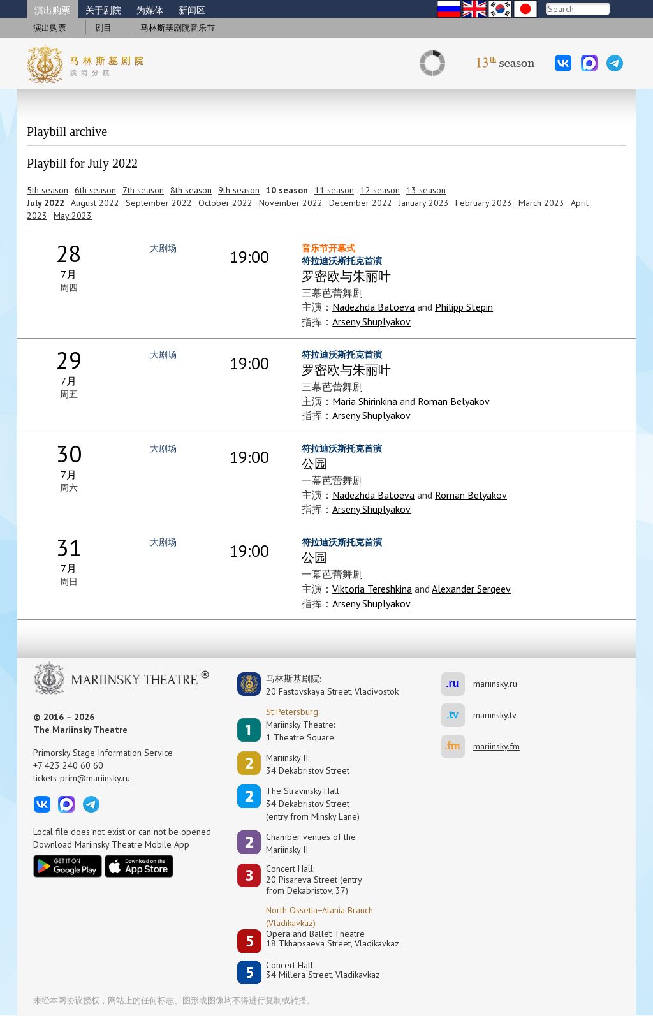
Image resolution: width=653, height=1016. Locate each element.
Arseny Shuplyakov (371, 321)
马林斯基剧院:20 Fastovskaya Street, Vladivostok (323, 685)
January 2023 (424, 203)
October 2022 (225, 203)
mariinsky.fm (457, 746)
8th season (191, 190)
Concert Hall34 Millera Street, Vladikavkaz (323, 970)
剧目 (103, 27)
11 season (334, 190)
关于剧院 (103, 10)
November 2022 (291, 203)
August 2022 (95, 203)
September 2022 (159, 203)
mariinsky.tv (457, 715)
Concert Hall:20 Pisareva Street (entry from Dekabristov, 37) (314, 879)
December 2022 (360, 203)
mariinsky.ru (457, 684)
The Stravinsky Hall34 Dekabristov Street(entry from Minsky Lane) (313, 803)
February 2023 (483, 203)
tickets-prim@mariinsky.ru (81, 778)
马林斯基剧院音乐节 (177, 27)
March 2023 (541, 203)
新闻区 (192, 10)
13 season (426, 190)
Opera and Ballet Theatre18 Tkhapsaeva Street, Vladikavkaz (332, 939)
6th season (95, 190)
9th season (239, 190)
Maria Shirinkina (364, 401)
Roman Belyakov (454, 401)
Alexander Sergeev (471, 588)
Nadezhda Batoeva (373, 306)
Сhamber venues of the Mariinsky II (311, 843)
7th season (143, 190)
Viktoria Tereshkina (372, 588)
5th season (47, 190)
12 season (380, 190)
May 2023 (73, 215)
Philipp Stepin (464, 306)
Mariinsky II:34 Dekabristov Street (307, 764)
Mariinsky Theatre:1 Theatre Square (300, 731)
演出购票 (52, 10)
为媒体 (149, 10)
